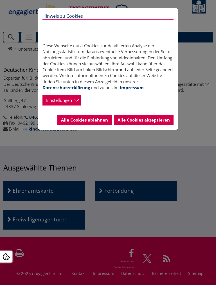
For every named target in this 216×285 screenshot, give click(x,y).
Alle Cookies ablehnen (84, 120)
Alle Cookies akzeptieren (144, 120)
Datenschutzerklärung (66, 87)
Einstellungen (59, 100)
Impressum (132, 87)
